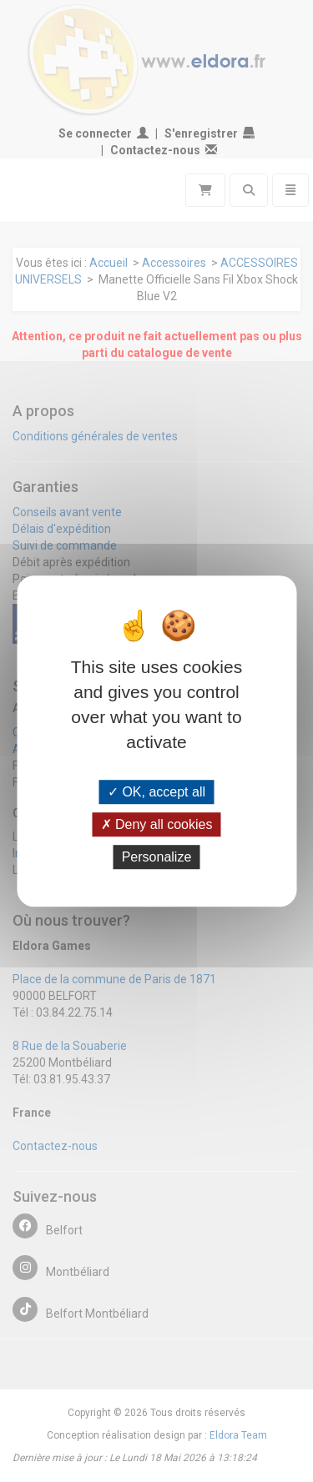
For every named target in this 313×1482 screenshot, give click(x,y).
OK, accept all (156, 792)
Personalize (157, 857)
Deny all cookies (157, 824)
